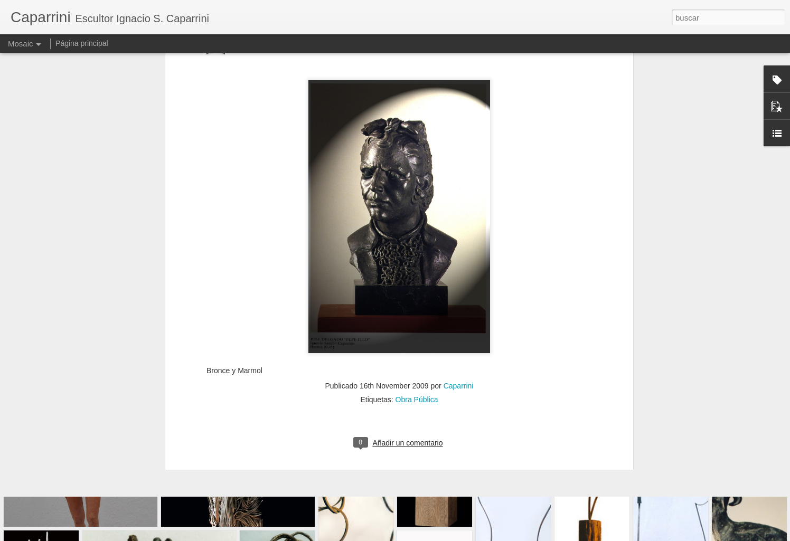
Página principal (81, 43)
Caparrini (459, 267)
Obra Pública (417, 281)
